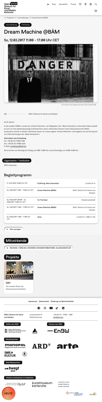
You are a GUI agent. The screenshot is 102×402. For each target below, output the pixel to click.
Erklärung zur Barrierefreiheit (62, 301)
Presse (73, 4)
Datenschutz (44, 301)
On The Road (42, 200)
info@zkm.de (58, 317)
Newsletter (63, 4)
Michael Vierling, (40, 248)
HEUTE (8, 393)
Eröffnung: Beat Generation (48, 183)
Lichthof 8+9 (90, 183)
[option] (19, 278)
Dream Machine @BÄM (46, 190)
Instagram (45, 308)
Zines (39, 217)
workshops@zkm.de (18, 146)
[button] (51, 73)
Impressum (32, 301)
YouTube (51, 308)
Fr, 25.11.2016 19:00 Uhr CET (17, 183)
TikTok (57, 308)
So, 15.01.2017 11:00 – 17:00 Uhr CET (20, 190)
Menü (96, 10)
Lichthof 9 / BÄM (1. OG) (85, 217)
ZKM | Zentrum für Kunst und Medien (43, 114)
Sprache (90, 4)
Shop (54, 4)
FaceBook (39, 308)
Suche (96, 4)
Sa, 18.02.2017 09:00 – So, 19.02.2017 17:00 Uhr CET (16, 201)
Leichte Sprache (80, 4)
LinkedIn (63, 308)
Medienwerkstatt (88, 200)
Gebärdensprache (85, 4)
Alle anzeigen (15, 229)
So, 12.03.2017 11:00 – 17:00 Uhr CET (20, 207)
